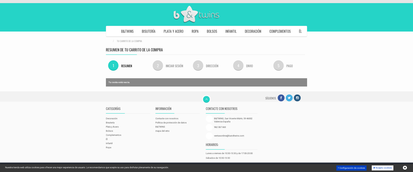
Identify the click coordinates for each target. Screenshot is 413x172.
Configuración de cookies (351, 167)
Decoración (253, 31)
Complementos (280, 31)
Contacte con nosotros (166, 118)
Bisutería (148, 31)
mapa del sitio (162, 131)
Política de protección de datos (171, 122)
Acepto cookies (382, 167)
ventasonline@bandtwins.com (229, 135)
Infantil (231, 31)
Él (300, 31)
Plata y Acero (173, 31)
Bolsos (212, 31)
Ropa (195, 31)
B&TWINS (127, 31)
